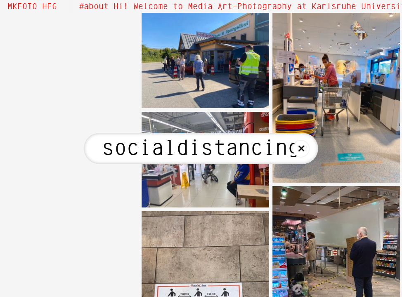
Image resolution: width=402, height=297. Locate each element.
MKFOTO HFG (32, 6)
